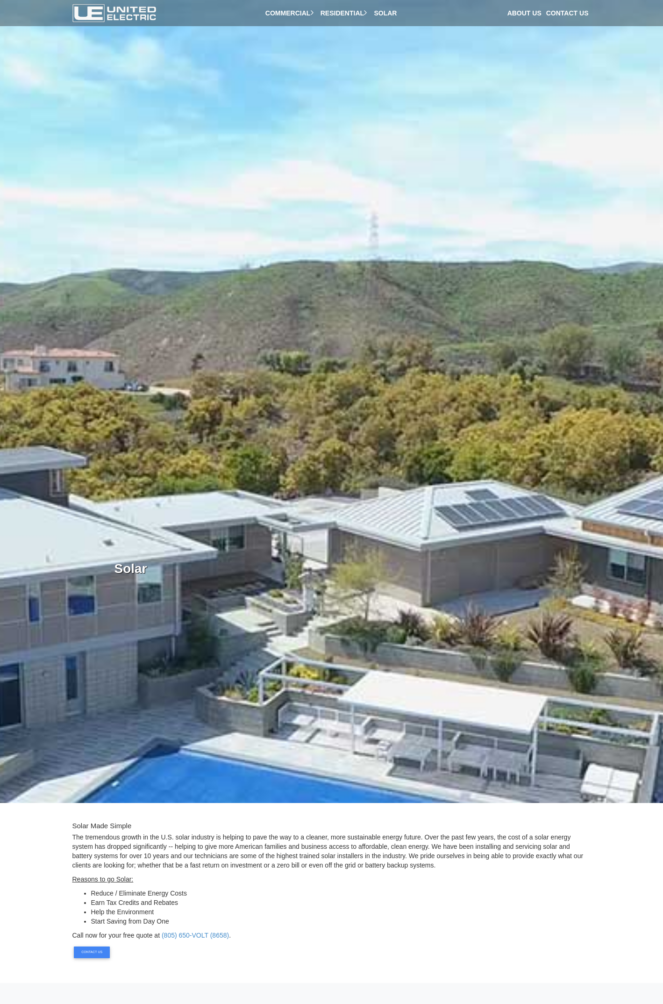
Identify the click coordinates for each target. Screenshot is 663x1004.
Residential (345, 13)
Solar (387, 13)
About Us (524, 13)
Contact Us (567, 13)
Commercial (290, 13)
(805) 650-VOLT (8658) (195, 935)
